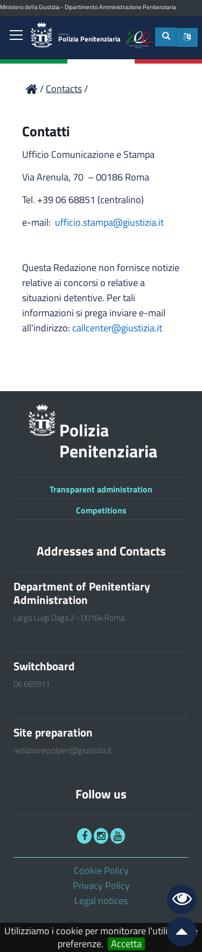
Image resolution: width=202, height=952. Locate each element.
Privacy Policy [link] (101, 885)
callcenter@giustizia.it (117, 328)
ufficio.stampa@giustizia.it (109, 222)
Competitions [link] (101, 510)
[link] (16, 36)
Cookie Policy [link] (101, 870)
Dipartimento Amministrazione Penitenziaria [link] (120, 7)
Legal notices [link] (101, 900)
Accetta (126, 943)
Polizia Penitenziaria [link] (89, 38)
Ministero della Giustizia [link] (30, 7)
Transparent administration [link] (101, 489)
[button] (187, 37)
